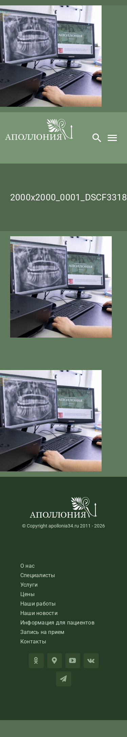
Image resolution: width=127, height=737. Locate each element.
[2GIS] (54, 660)
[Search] (97, 137)
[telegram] (63, 678)
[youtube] (72, 660)
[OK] (36, 660)
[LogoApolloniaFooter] (64, 499)
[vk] (91, 660)
